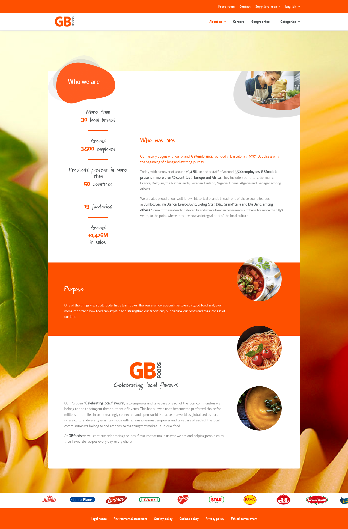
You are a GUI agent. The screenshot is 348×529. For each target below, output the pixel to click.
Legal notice (99, 519)
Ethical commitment (244, 519)
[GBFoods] (59, 21)
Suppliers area (268, 6)
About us (217, 22)
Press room (226, 6)
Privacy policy (215, 519)
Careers (238, 22)
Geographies (262, 22)
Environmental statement (130, 519)
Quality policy (163, 519)
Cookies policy (189, 519)
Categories (290, 22)
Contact (245, 6)
